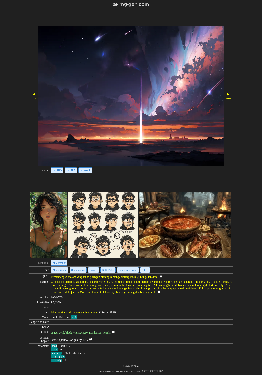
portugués (115, 371)
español (108, 371)
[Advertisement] (121, 18)
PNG (57, 170)
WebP (85, 170)
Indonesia (137, 371)
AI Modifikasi (59, 270)
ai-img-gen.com (131, 4)
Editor (145, 270)
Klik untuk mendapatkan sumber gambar (74, 312)
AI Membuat (59, 263)
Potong (93, 270)
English (101, 371)
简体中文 (145, 371)
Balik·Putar (108, 270)
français (123, 371)
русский (129, 371)
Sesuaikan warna (128, 270)
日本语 (160, 371)
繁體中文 (153, 371)
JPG (71, 170)
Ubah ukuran (78, 270)
